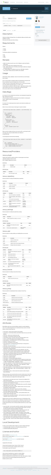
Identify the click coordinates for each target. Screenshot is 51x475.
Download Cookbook (42, 40)
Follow (29, 18)
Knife (10, 23)
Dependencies (9, 30)
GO (46, 8)
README (4, 30)
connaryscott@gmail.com (7, 440)
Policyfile (4, 23)
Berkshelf (7, 23)
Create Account (41, 2)
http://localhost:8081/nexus (12, 347)
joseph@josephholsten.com (18, 438)
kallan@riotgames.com (13, 437)
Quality (14, 30)
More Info (26, 2)
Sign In (47, 2)
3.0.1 (11, 18)
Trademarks (5, 471)
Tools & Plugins (19, 2)
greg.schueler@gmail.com (12, 441)
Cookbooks (12, 2)
